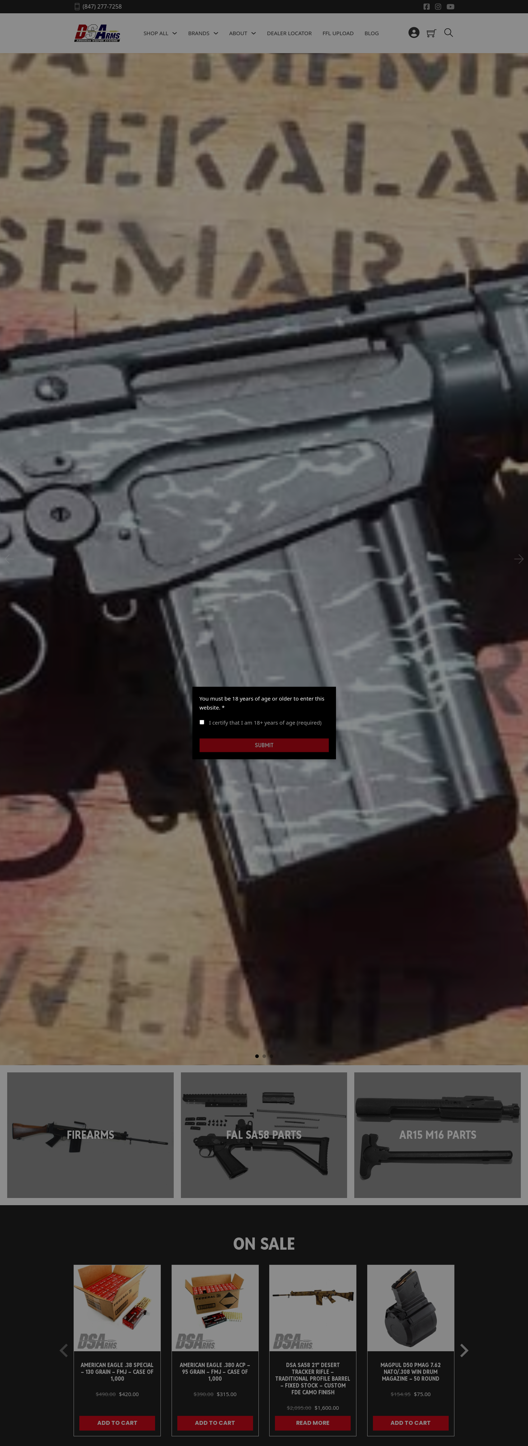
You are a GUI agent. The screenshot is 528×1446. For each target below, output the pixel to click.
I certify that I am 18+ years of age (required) (261, 722)
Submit (264, 745)
